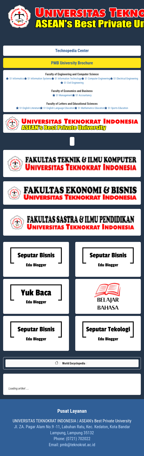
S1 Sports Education (116, 108)
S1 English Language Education (57, 108)
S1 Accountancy (82, 95)
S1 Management (62, 95)
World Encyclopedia (73, 363)
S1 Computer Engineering (95, 78)
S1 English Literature (28, 108)
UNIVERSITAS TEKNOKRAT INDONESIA (44, 420)
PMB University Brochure (72, 62)
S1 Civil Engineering (71, 82)
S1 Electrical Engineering (124, 78)
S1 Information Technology (66, 78)
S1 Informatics (15, 78)
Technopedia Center (72, 50)
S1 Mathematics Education (89, 108)
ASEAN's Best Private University (105, 420)
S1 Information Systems (37, 78)
